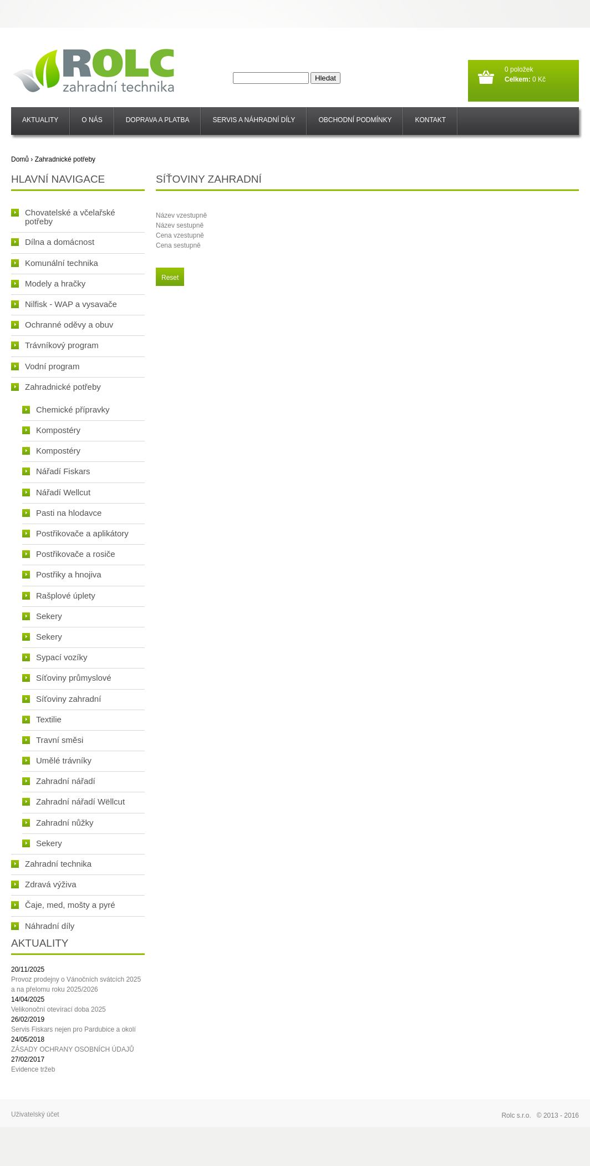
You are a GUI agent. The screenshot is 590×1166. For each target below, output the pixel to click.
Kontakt (430, 120)
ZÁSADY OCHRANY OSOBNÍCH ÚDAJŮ (72, 1049)
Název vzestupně (181, 215)
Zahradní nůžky (57, 822)
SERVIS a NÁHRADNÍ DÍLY (253, 120)
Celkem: (518, 79)
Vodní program (45, 366)
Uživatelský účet (35, 1114)
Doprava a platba (158, 120)
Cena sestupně (178, 245)
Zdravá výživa (44, 884)
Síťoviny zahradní (61, 698)
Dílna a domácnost (52, 242)
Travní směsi (52, 740)
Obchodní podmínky (354, 120)
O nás (92, 120)
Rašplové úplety (58, 595)
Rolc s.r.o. (516, 1115)
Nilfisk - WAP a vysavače (64, 304)
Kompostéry (51, 430)
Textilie (42, 719)
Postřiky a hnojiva (61, 574)
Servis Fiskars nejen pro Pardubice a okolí (73, 1029)
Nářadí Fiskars (56, 471)
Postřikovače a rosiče (68, 554)
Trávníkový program (55, 345)
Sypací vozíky (55, 657)
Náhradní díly (42, 926)
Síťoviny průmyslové (66, 677)
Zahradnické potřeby (65, 159)
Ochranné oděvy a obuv (62, 324)
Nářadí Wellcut (56, 492)
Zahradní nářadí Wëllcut (73, 801)
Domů (20, 159)
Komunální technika (54, 263)
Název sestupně (180, 225)
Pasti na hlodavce (61, 512)
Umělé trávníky (56, 760)
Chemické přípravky (66, 409)
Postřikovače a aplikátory (75, 533)
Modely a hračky (48, 283)
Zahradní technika (51, 863)
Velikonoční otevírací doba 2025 (58, 1009)
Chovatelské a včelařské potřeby (63, 217)
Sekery (42, 616)
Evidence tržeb (33, 1069)
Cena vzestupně (180, 235)
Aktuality (40, 120)
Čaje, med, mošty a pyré (63, 904)
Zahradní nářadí (58, 781)
